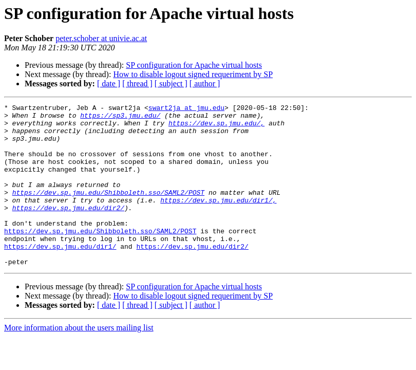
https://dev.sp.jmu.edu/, (216, 127)
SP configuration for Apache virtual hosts (194, 65)
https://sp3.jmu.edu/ (120, 118)
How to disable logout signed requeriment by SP (193, 74)
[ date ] (108, 83)
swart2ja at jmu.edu (186, 109)
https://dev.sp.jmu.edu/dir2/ (68, 229)
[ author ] (205, 83)
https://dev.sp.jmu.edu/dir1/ (60, 275)
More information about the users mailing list (79, 360)
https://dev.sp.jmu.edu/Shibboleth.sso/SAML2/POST (108, 210)
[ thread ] (137, 83)
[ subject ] (171, 83)
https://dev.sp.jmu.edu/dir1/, (218, 220)
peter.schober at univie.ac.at (101, 38)
